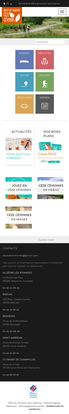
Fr (7, 3)
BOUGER (44, 81)
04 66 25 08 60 (11, 331)
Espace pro (11, 406)
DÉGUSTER (44, 59)
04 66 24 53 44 (11, 310)
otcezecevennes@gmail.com (20, 255)
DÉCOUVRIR (24, 102)
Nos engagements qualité (31, 406)
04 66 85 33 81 (11, 375)
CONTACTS (10, 248)
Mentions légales (51, 403)
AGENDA (44, 102)
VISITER (24, 80)
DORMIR (24, 57)
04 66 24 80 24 (11, 288)
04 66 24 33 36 (11, 353)
